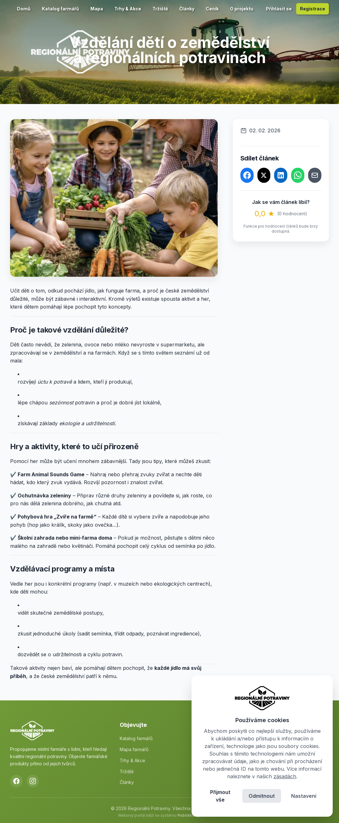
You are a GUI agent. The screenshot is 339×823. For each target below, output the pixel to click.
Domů (24, 8)
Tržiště (160, 8)
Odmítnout (262, 796)
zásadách (284, 776)
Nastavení (303, 796)
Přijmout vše (220, 796)
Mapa (96, 8)
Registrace (312, 8)
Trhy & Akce (127, 8)
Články (186, 8)
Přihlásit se (279, 8)
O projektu (241, 8)
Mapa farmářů (134, 749)
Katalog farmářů (60, 8)
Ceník (212, 8)
